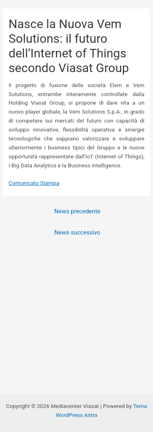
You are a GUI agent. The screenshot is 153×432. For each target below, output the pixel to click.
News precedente (77, 211)
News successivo (77, 232)
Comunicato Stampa (34, 183)
